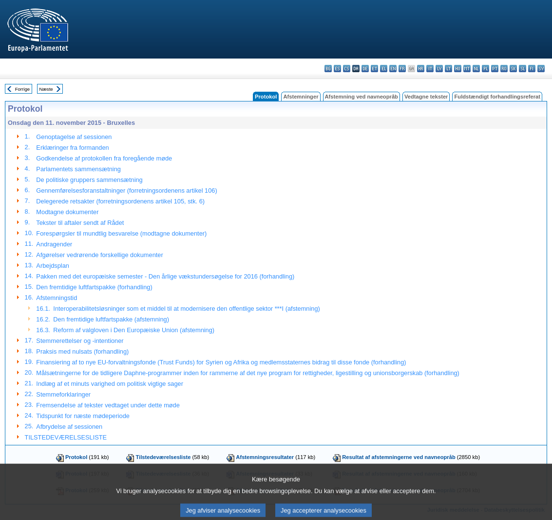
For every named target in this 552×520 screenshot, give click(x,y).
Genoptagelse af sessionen (74, 136)
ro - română (504, 68)
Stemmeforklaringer (63, 394)
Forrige (22, 89)
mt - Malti (467, 68)
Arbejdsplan (52, 265)
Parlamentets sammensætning (78, 169)
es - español (337, 68)
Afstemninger (300, 97)
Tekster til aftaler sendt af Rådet (80, 222)
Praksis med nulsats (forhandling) (82, 351)
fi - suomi (531, 68)
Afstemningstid (56, 297)
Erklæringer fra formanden (72, 147)
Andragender (54, 244)
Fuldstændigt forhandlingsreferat (497, 97)
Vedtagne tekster (426, 97)
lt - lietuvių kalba (448, 68)
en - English (393, 68)
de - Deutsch (365, 68)
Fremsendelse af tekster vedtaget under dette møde (108, 405)
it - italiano (430, 68)
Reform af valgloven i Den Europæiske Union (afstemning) (133, 330)
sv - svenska (541, 68)
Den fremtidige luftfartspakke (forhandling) (94, 287)
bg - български (328, 68)
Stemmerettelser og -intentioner (79, 340)
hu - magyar (457, 68)
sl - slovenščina (522, 68)
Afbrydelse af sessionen (69, 426)
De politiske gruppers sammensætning (89, 179)
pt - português (494, 68)
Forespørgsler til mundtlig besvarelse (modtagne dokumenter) (121, 233)
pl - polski (485, 68)
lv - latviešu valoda (439, 68)
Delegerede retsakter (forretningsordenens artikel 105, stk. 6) (120, 201)
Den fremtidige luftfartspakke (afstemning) (111, 319)
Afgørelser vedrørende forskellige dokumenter (99, 255)
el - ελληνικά (383, 68)
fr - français (402, 68)
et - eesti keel (374, 68)
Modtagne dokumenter (67, 212)
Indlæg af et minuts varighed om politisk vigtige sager (109, 383)
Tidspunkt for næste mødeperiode (83, 416)
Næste (46, 89)
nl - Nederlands (476, 68)
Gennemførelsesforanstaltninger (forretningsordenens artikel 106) (126, 190)
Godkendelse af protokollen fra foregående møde (104, 158)
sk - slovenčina (513, 68)
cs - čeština (346, 68)
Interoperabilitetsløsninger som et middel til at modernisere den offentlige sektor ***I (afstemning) (186, 308)
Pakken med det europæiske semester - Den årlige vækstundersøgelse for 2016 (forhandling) (165, 276)
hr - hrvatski (420, 68)
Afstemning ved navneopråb (361, 97)
